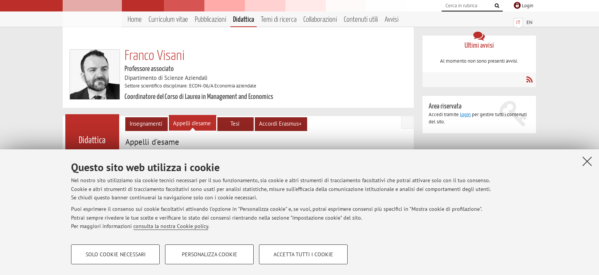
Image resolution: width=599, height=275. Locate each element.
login (465, 114)
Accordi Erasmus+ (280, 123)
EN (529, 22)
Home (135, 19)
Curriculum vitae (168, 19)
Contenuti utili (361, 19)
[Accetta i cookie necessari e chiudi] (587, 161)
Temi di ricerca (278, 19)
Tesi (235, 123)
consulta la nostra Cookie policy (170, 226)
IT (518, 22)
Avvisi (391, 19)
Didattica (243, 19)
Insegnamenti (146, 123)
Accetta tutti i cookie (303, 254)
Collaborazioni (320, 19)
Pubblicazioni (210, 19)
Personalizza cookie (209, 254)
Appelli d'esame (192, 123)
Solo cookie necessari (116, 254)
